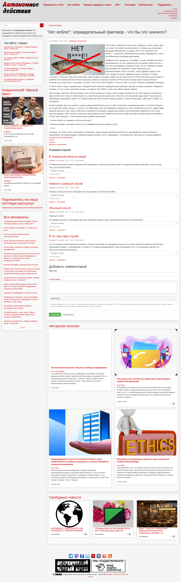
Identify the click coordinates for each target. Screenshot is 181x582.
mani (77, 188)
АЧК (118, 4)
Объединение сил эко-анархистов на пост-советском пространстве (112, 529)
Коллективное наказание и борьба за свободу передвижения (79, 368)
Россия (51, 140)
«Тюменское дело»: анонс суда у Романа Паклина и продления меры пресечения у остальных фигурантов (19, 314)
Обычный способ (60, 208)
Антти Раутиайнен (58, 371)
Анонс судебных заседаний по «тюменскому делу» (18, 127)
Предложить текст (53, 4)
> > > (23, 328)
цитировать (61, 177)
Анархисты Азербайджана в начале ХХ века (20, 293)
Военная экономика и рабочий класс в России (21, 265)
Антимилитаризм (55, 25)
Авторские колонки (64, 326)
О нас (90, 577)
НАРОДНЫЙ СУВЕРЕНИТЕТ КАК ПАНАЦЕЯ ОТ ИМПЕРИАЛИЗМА (67, 529)
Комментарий (55, 279)
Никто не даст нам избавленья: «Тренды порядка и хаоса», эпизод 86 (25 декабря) (19, 75)
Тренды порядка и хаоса (97, 4)
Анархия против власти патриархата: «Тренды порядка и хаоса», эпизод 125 (21, 64)
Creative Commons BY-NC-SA (117, 574)
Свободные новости (65, 497)
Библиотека (146, 4)
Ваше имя (53, 271)
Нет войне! (74, 4)
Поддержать (165, 4)
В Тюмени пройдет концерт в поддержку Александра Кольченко (19, 80)
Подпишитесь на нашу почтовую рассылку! (20, 201)
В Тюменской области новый (67, 156)
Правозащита (68, 137)
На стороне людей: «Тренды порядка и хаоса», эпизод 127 (21, 58)
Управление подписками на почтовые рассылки (22, 208)
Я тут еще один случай (63, 236)
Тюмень (52, 142)
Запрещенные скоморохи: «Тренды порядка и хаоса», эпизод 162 (21, 48)
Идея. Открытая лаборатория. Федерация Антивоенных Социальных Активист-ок (153, 530)
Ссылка (52, 160)
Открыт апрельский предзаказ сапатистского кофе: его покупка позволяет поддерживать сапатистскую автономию (20, 286)
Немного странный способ (66, 183)
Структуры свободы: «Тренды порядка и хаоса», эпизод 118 (19, 69)
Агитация (130, 4)
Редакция (7, 132)
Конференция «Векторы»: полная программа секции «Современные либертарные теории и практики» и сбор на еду (21, 299)
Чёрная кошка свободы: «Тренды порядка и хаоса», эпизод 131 (20, 53)
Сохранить (55, 315)
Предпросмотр (68, 315)
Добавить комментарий (57, 144)
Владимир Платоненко (78, 41)
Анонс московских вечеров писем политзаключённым (20, 176)
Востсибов (121, 385)
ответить (52, 177)
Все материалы (16, 217)
